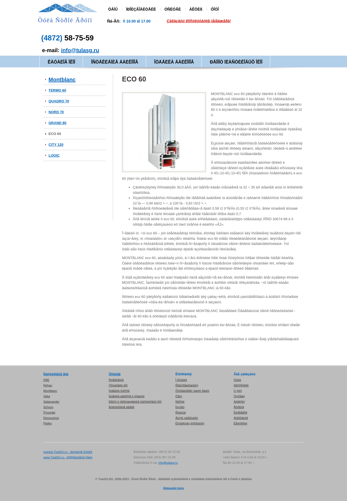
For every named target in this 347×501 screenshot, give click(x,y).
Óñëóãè (115, 374)
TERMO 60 (57, 90)
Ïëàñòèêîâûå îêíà (55, 374)
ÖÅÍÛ (113, 9)
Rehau (47, 385)
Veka (46, 396)
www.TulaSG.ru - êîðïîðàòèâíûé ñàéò (67, 457)
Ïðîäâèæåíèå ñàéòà (173, 488)
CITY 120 (56, 145)
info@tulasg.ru (80, 50)
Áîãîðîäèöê (241, 418)
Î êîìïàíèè (181, 380)
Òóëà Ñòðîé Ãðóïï (65, 20)
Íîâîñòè (180, 401)
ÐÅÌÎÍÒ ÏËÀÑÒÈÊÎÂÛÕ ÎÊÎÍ (236, 62)
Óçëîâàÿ (239, 396)
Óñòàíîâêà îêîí (118, 385)
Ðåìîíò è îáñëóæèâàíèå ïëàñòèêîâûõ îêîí (135, 401)
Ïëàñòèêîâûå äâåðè (121, 407)
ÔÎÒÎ (215, 9)
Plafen (47, 423)
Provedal (49, 412)
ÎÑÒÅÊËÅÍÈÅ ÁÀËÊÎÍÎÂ (114, 62)
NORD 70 (56, 112)
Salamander (51, 401)
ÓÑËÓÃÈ (172, 9)
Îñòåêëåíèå (116, 380)
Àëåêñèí (239, 401)
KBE (46, 380)
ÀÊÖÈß (195, 9)
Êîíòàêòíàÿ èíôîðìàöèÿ (189, 423)
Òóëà (237, 380)
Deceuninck (51, 418)
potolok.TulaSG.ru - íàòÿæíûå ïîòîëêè (67, 451)
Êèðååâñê (240, 412)
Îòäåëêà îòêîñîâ (119, 390)
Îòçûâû (179, 407)
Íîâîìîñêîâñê (241, 385)
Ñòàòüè (180, 412)
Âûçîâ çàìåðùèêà (186, 418)
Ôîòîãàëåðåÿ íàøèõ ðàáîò (192, 390)
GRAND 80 (57, 123)
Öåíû (178, 396)
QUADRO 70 (59, 101)
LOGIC (54, 155)
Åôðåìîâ (239, 407)
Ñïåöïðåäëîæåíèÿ (186, 385)
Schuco (48, 407)
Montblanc (62, 80)
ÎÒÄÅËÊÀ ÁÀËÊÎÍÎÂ (174, 62)
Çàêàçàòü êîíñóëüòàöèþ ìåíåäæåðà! (199, 21)
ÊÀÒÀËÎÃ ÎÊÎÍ (61, 62)
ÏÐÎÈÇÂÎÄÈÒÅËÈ (141, 9)
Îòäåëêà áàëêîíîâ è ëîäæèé (126, 396)
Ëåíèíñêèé (240, 423)
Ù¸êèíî (238, 390)
